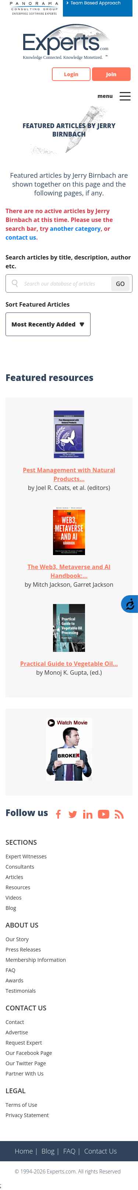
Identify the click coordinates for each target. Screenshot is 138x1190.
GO (120, 284)
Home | (26, 1151)
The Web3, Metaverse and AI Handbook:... (69, 571)
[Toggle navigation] (125, 95)
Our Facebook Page (29, 1052)
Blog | (51, 1151)
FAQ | (72, 1151)
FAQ (10, 970)
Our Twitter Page (26, 1063)
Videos (13, 897)
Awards (14, 980)
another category (75, 229)
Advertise (17, 1032)
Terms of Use (21, 1104)
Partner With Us (24, 1073)
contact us (21, 237)
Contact (15, 1021)
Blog (11, 907)
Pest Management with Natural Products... (69, 474)
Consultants (20, 866)
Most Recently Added (44, 324)
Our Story (17, 939)
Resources (18, 887)
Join (111, 74)
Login (71, 74)
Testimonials (21, 990)
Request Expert (24, 1042)
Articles (14, 876)
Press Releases (23, 949)
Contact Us (100, 1151)
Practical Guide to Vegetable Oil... (69, 664)
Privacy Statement (27, 1115)
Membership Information (36, 959)
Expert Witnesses (26, 856)
